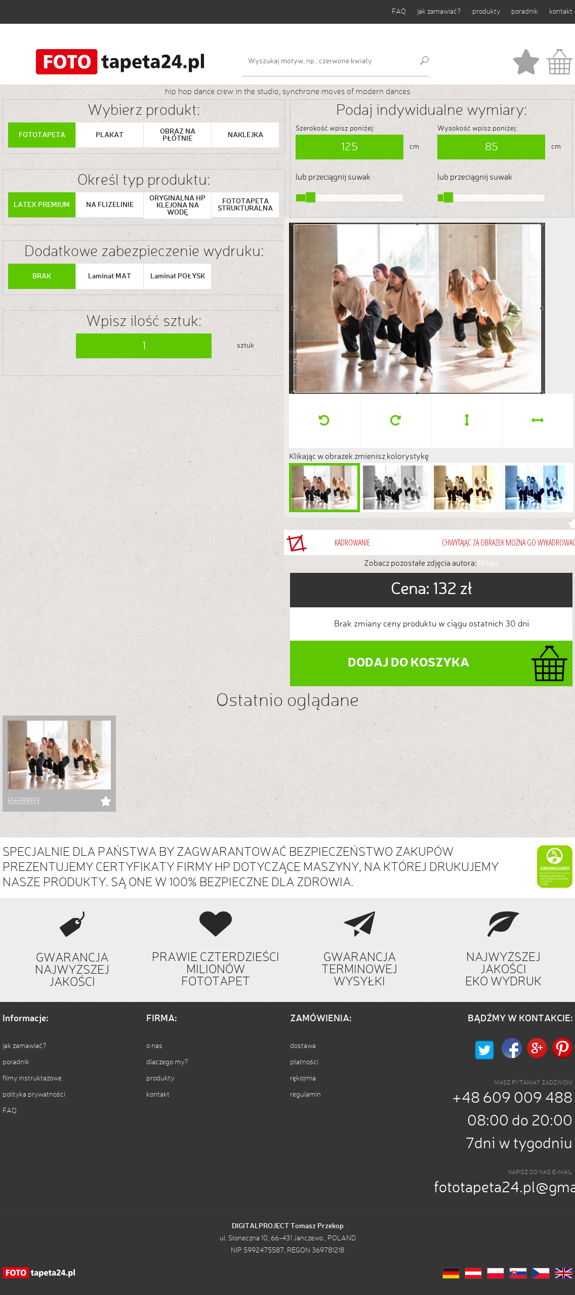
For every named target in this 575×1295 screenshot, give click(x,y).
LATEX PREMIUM (42, 204)
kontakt (560, 11)
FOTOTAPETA (42, 135)
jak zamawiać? (439, 11)
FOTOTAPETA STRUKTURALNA (245, 205)
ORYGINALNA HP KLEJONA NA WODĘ (177, 205)
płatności (304, 1062)
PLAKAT (110, 135)
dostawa (303, 1046)
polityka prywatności (34, 1094)
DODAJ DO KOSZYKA (408, 663)
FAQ (399, 11)
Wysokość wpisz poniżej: (477, 128)
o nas (154, 1046)
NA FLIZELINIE (110, 204)
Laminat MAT (109, 276)
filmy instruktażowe (32, 1078)
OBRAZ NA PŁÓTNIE (177, 135)
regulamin (305, 1094)
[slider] (311, 197)
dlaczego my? (167, 1062)
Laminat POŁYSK (177, 276)
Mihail (488, 564)
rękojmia (303, 1078)
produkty (486, 11)
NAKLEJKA (245, 135)
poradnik (524, 11)
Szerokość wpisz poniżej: (335, 128)
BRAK (41, 276)
